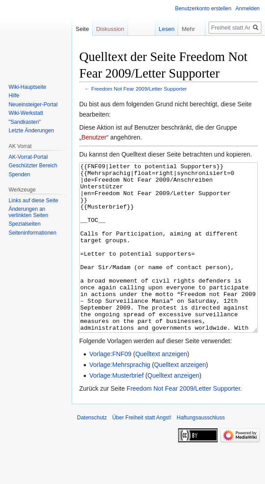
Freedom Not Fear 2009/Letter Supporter (139, 89)
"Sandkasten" (25, 122)
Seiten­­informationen (32, 233)
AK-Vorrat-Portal (28, 157)
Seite (82, 29)
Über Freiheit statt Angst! (141, 451)
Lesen (160, 29)
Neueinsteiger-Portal (33, 104)
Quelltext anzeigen (161, 387)
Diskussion (110, 29)
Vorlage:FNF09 (110, 387)
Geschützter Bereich (33, 165)
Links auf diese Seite (33, 200)
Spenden (19, 174)
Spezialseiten (24, 224)
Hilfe (14, 95)
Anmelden (247, 8)
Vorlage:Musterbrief (116, 409)
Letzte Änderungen (31, 130)
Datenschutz (92, 451)
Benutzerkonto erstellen (203, 8)
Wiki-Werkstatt (26, 113)
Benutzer (94, 137)
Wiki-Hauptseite (27, 87)
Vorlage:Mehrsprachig (119, 398)
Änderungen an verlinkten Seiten (28, 212)
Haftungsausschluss (201, 451)
